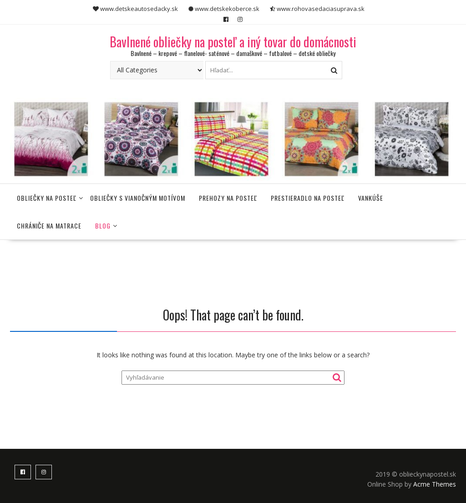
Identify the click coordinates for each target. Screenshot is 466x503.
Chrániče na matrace (49, 225)
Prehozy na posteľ (228, 198)
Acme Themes (434, 484)
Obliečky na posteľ (46, 198)
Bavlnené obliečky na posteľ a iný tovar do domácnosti (233, 41)
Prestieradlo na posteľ (307, 198)
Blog (103, 225)
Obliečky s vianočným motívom (137, 198)
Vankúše (370, 198)
